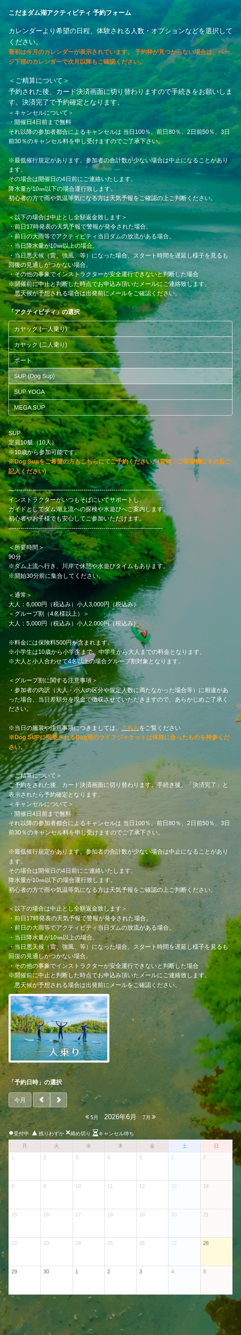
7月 (149, 1116)
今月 (20, 1100)
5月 (91, 1116)
